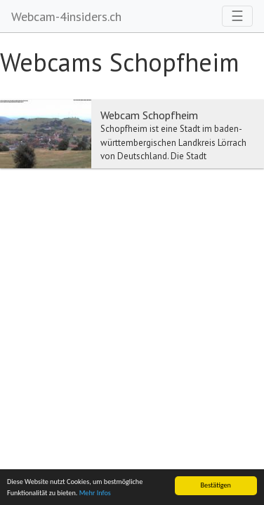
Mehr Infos (95, 492)
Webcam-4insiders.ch (66, 16)
